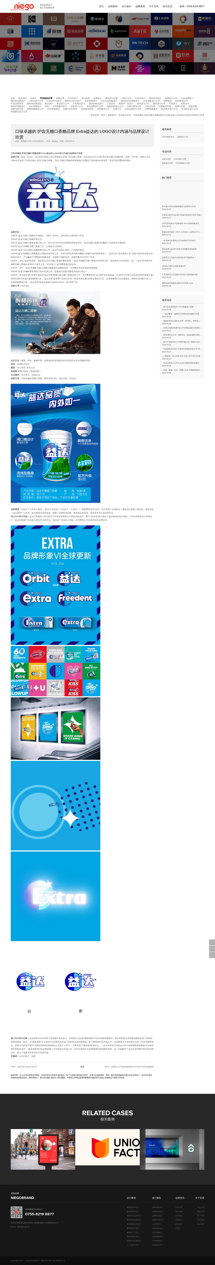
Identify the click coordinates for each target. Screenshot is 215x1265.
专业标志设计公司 (189, 109)
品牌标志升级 (165, 106)
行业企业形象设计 (109, 101)
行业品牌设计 (187, 98)
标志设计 (49, 103)
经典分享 (60, 98)
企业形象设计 (91, 101)
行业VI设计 (140, 98)
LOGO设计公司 (36, 101)
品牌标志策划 (87, 109)
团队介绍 (200, 1211)
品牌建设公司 (103, 109)
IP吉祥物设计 (35, 106)
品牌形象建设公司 (35, 109)
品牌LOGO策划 (70, 109)
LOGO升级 (150, 106)
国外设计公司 (159, 103)
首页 (103, 115)
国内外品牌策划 (34, 103)
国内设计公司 (143, 103)
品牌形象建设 (151, 109)
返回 (82, 1067)
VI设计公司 (126, 98)
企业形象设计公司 (151, 101)
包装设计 (185, 103)
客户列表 (200, 1216)
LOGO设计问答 (180, 159)
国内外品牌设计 (18, 101)
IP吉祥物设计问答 (183, 163)
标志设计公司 (63, 103)
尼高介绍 (200, 1207)
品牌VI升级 (180, 106)
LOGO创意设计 (168, 137)
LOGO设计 (73, 98)
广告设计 (111, 103)
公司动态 (179, 1216)
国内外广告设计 (126, 103)
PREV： (24, 1067)
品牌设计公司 (171, 98)
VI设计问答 (166, 159)
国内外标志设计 (96, 103)
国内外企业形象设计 (130, 101)
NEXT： (129, 1067)
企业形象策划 (53, 109)
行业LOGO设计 (54, 101)
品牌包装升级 (17, 109)
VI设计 (33, 98)
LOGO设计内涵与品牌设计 (65, 153)
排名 (47, 106)
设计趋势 (86, 98)
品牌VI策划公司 (134, 106)
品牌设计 (97, 98)
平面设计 (173, 103)
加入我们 (200, 1224)
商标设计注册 (111, 98)
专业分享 (179, 1207)
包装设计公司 (76, 106)
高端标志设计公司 (19, 111)
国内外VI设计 (155, 98)
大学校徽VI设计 (59, 106)
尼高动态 (22, 98)
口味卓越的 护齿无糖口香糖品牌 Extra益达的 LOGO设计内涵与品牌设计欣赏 (168, 115)
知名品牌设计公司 (133, 109)
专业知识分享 (46, 98)
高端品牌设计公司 (115, 106)
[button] (210, 1149)
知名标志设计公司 (169, 109)
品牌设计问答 (167, 163)
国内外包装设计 (18, 106)
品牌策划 (167, 101)
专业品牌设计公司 (94, 106)
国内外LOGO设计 (73, 101)
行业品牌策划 (17, 103)
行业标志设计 (79, 103)
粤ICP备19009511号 (56, 1261)
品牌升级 (192, 106)
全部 (13, 98)
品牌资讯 (112, 115)
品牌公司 (117, 109)
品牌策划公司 (181, 101)
